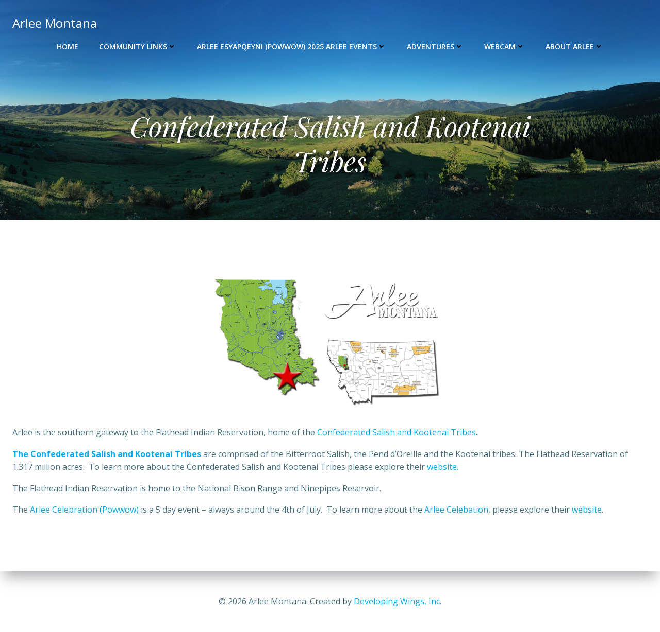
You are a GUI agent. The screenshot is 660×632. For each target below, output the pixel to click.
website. (443, 466)
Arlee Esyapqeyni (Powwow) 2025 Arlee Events (291, 46)
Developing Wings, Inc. (397, 601)
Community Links (137, 46)
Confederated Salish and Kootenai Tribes (396, 432)
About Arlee (574, 46)
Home (67, 46)
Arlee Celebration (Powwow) (85, 509)
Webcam (504, 46)
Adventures (435, 46)
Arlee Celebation (456, 509)
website (587, 509)
